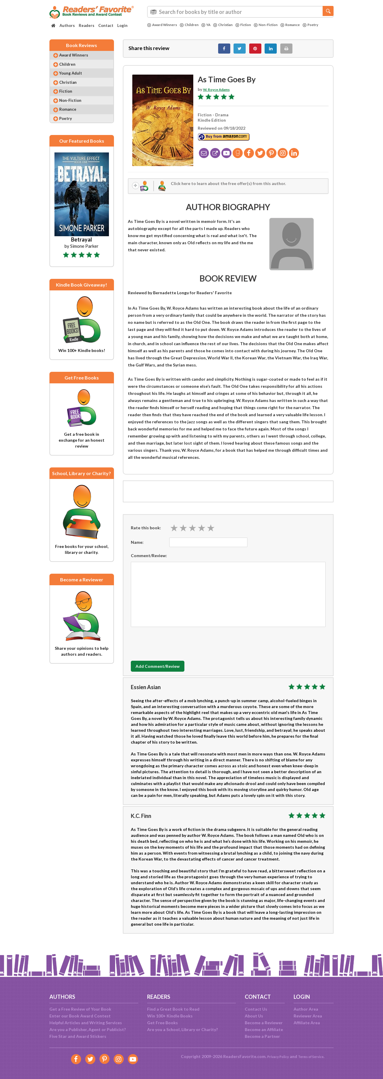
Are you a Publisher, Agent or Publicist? (87, 1029)
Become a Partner (262, 1036)
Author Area (306, 1009)
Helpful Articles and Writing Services (85, 1022)
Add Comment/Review (166, 671)
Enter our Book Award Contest (80, 1015)
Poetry (156, 30)
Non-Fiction (279, 24)
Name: (137, 547)
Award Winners (164, 24)
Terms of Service (313, 1056)
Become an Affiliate (264, 1029)
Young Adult (74, 80)
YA (213, 24)
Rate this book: (146, 532)
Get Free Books (162, 1022)
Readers (86, 25)
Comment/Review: (149, 560)
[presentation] (176, 647)
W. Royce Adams (219, 92)
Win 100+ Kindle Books (170, 1015)
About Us (254, 1015)
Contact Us (256, 1009)
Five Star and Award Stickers (77, 1036)
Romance (307, 24)
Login (122, 25)
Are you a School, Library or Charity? (182, 1029)
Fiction (254, 24)
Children (194, 24)
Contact (105, 25)
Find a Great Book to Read (173, 1009)
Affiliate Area (307, 1022)
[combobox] (240, 12)
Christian (231, 24)
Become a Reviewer (264, 1022)
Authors (67, 25)
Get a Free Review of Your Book (80, 1009)
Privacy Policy (274, 1056)
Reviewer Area (308, 1015)
